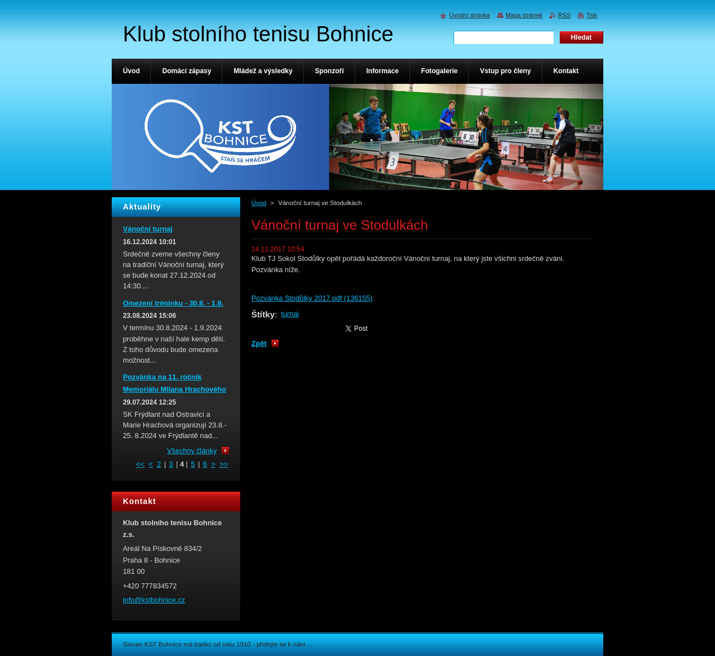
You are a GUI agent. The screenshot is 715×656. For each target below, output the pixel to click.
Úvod (258, 202)
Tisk (591, 15)
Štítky (263, 314)
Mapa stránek (524, 15)
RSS (564, 15)
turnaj (290, 314)
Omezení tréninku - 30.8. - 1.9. (173, 303)
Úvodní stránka (469, 15)
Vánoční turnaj (148, 229)
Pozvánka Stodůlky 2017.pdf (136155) (312, 298)
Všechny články (192, 450)
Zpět (258, 343)
